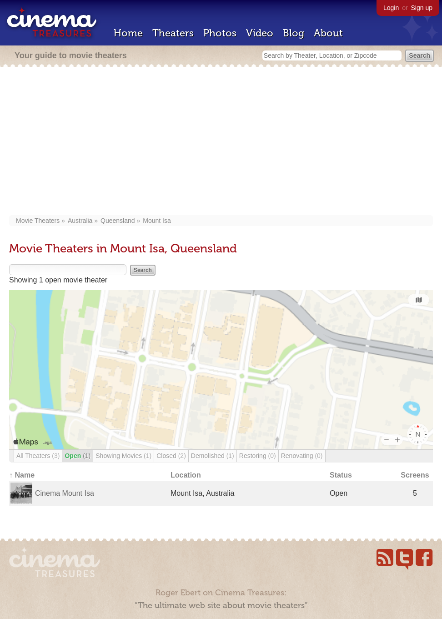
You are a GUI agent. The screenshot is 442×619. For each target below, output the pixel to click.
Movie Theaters (38, 220)
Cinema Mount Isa (64, 493)
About (328, 33)
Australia (80, 220)
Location (186, 475)
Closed (171, 455)
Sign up (421, 7)
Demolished (212, 455)
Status (341, 475)
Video (259, 33)
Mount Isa (157, 220)
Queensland (117, 220)
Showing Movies (123, 455)
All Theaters (38, 455)
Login (391, 7)
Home (128, 33)
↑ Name (22, 475)
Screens (415, 475)
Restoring (257, 455)
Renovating (302, 455)
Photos (219, 33)
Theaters (173, 33)
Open (77, 455)
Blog (293, 33)
